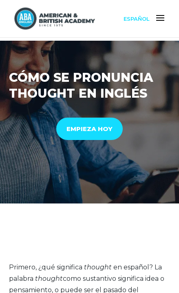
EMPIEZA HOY (89, 129)
